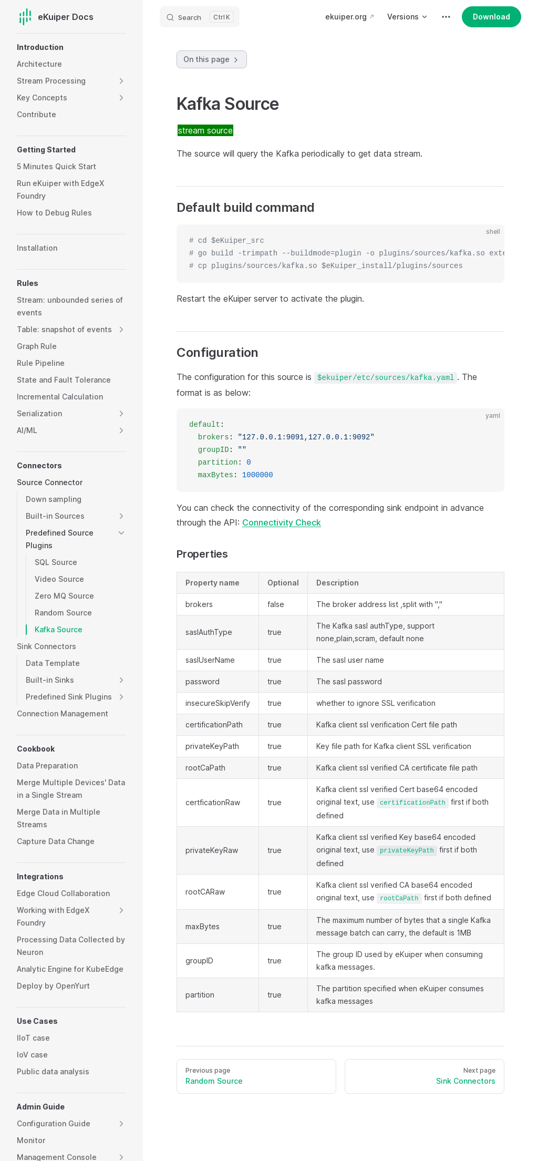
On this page (211, 59)
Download (491, 16)
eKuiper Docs (55, 16)
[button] (121, 81)
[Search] (200, 16)
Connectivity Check (281, 522)
